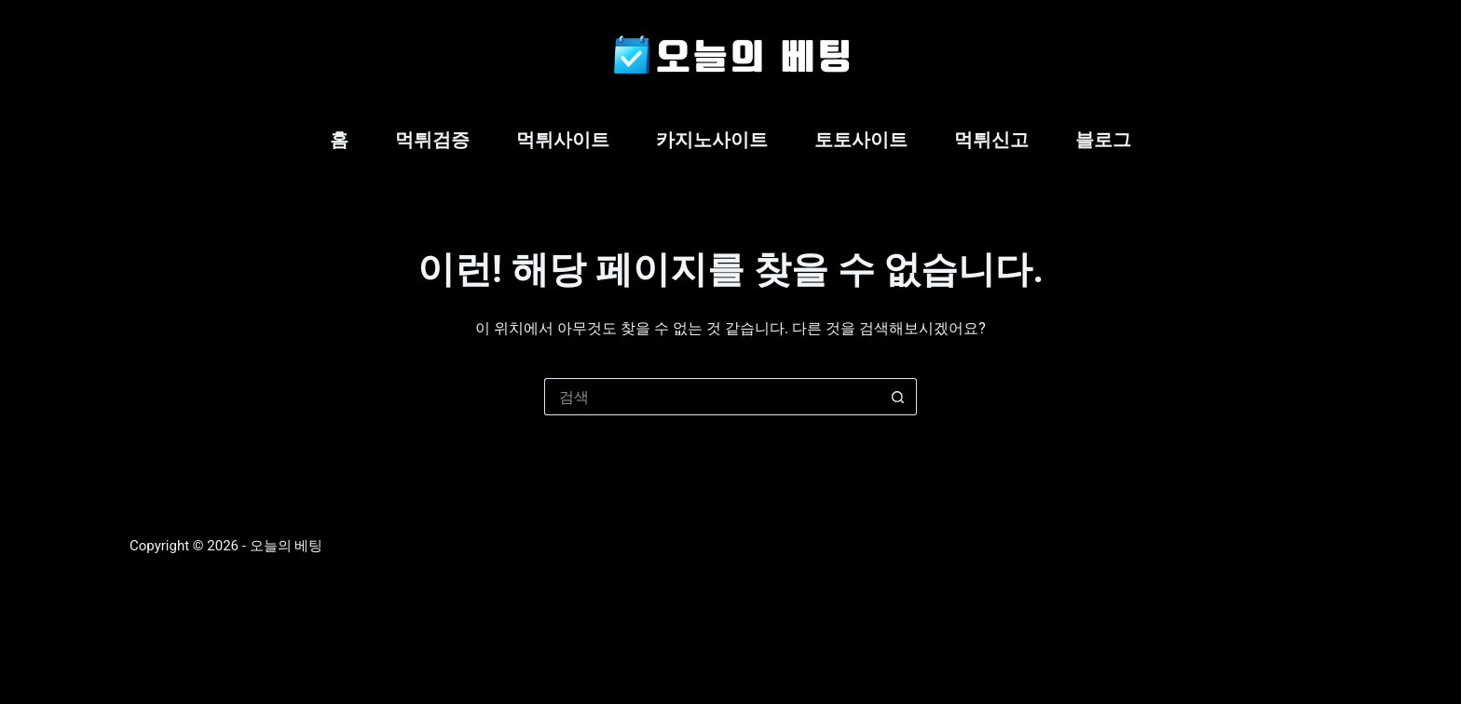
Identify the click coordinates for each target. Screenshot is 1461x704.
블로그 (1103, 140)
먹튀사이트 (562, 140)
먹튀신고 (991, 140)
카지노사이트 (712, 140)
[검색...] (712, 396)
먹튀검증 (432, 140)
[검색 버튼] (898, 396)
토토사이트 (861, 140)
